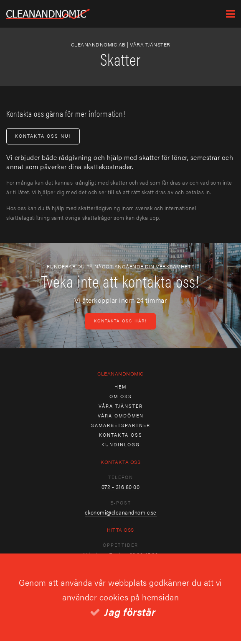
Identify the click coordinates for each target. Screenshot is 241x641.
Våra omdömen (121, 415)
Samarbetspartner (120, 425)
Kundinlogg (120, 444)
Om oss (120, 396)
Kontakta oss (120, 435)
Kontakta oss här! (120, 321)
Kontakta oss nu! (43, 136)
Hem (120, 387)
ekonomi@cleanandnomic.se (121, 512)
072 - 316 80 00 (120, 487)
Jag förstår (130, 611)
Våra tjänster (121, 406)
